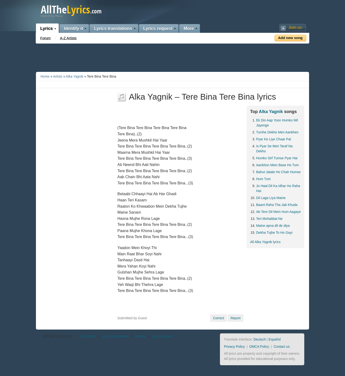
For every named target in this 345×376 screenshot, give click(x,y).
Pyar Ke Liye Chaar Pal (273, 139)
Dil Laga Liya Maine (271, 198)
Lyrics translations (113, 28)
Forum (45, 38)
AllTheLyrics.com (57, 336)
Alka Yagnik (74, 76)
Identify (140, 336)
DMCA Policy (259, 346)
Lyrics (46, 28)
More (189, 28)
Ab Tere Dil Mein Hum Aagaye (278, 212)
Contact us (282, 346)
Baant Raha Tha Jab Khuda (277, 205)
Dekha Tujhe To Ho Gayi (274, 232)
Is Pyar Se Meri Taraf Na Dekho (274, 148)
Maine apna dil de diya (273, 226)
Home (44, 76)
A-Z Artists (68, 38)
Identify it (73, 28)
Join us (295, 27)
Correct (218, 318)
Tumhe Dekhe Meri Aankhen (277, 132)
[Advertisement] (172, 57)
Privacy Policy (234, 346)
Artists (57, 76)
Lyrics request (157, 28)
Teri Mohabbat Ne (269, 219)
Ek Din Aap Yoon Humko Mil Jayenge (277, 122)
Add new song (290, 38)
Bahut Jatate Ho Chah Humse (278, 172)
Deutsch (259, 339)
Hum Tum (263, 179)
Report (235, 318)
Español (275, 339)
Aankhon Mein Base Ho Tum (277, 165)
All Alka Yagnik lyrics (265, 242)
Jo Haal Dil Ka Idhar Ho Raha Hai (278, 188)
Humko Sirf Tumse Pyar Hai (277, 158)
